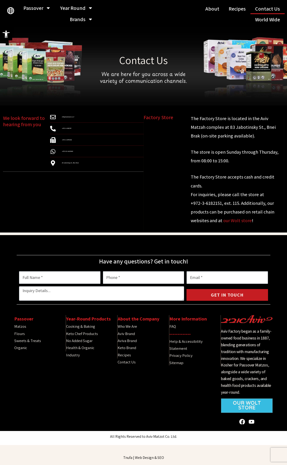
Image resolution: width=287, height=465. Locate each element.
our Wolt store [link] (237, 220)
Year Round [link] (76, 8)
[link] (6, 34)
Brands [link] (81, 19)
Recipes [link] (237, 8)
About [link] (212, 8)
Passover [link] (37, 8)
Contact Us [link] (267, 8)
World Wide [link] (267, 19)
